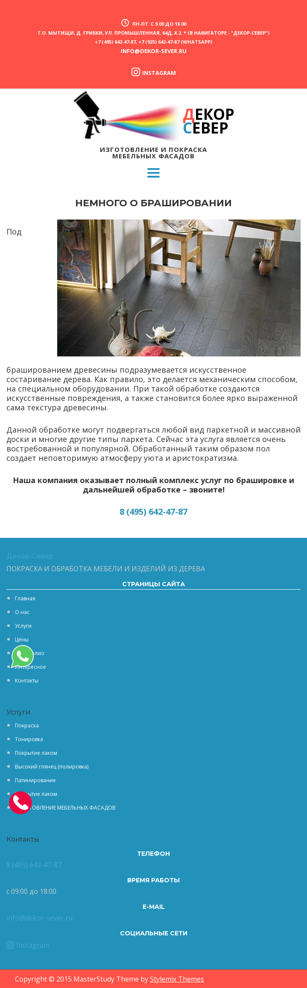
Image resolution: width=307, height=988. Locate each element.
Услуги (23, 625)
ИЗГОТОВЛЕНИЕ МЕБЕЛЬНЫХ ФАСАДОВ (65, 807)
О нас (22, 612)
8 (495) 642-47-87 (153, 511)
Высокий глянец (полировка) (51, 766)
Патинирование (35, 780)
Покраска (27, 725)
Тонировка (29, 739)
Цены (22, 639)
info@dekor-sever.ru (154, 51)
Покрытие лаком (36, 753)
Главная (25, 598)
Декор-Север (30, 556)
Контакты (26, 680)
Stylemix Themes (177, 979)
